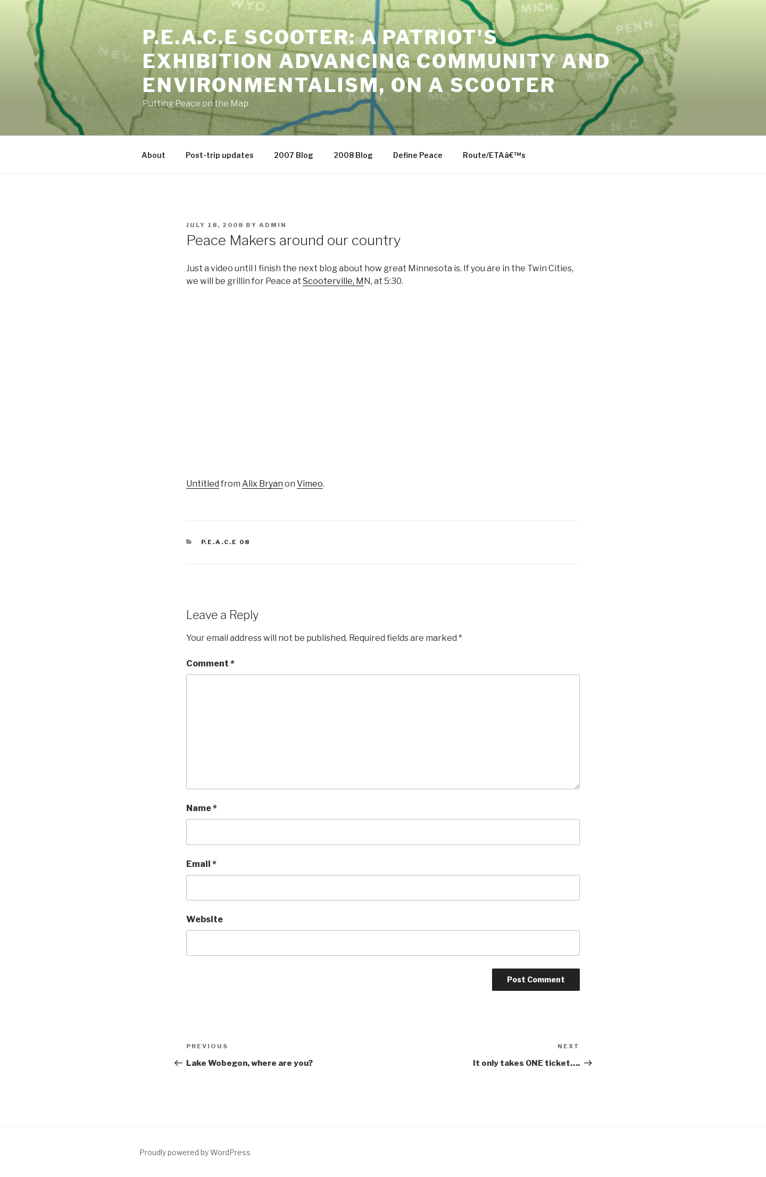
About (153, 155)
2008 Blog (353, 155)
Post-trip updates (220, 155)
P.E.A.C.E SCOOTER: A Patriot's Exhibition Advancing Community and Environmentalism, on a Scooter (377, 61)
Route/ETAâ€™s (494, 155)
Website (204, 919)
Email (201, 864)
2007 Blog (293, 155)
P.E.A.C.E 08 (226, 542)
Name (201, 808)
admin (273, 225)
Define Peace (418, 155)
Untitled (202, 484)
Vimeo (310, 484)
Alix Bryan (262, 484)
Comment (210, 663)
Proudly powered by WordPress (195, 1152)
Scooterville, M (333, 281)
